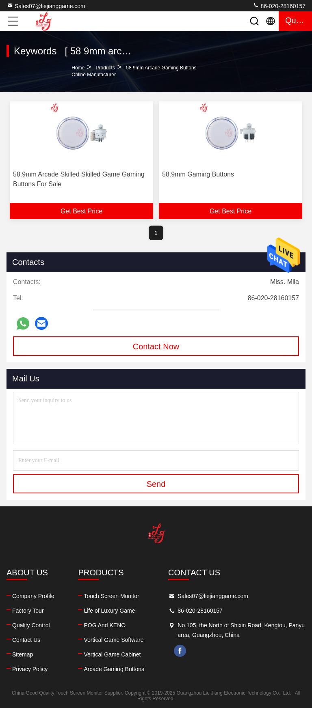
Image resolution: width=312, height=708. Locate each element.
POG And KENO (105, 625)
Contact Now (156, 346)
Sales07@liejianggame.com (45, 5)
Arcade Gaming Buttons (114, 669)
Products (105, 68)
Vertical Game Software (113, 640)
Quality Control (31, 625)
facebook (180, 651)
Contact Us (26, 640)
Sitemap (22, 654)
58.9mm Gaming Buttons (198, 174)
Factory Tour (28, 610)
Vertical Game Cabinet (112, 654)
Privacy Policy (30, 669)
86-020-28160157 (279, 5)
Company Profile (33, 596)
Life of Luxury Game (109, 610)
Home (78, 68)
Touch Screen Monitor (111, 596)
